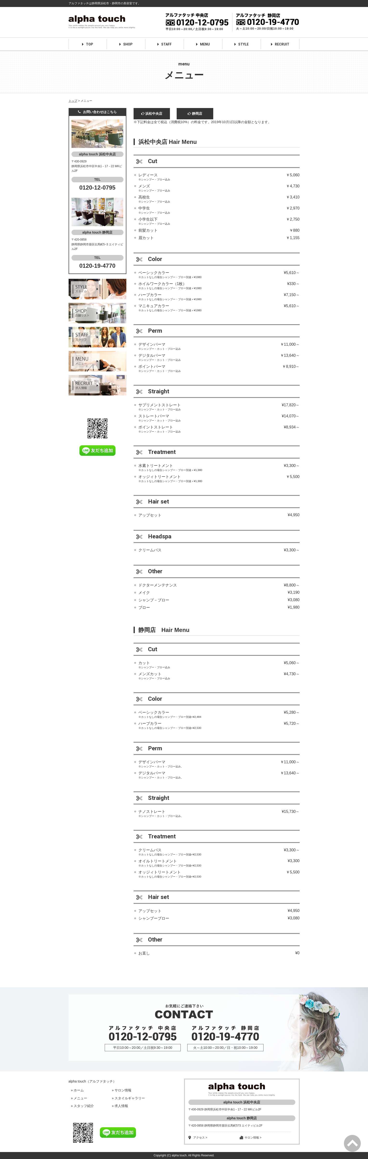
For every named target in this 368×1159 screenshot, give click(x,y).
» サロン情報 (122, 1090)
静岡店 (195, 113)
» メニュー (79, 1098)
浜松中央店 (151, 113)
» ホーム (77, 1090)
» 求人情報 (120, 1106)
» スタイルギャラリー (128, 1098)
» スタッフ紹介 (82, 1106)
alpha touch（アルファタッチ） (92, 1081)
